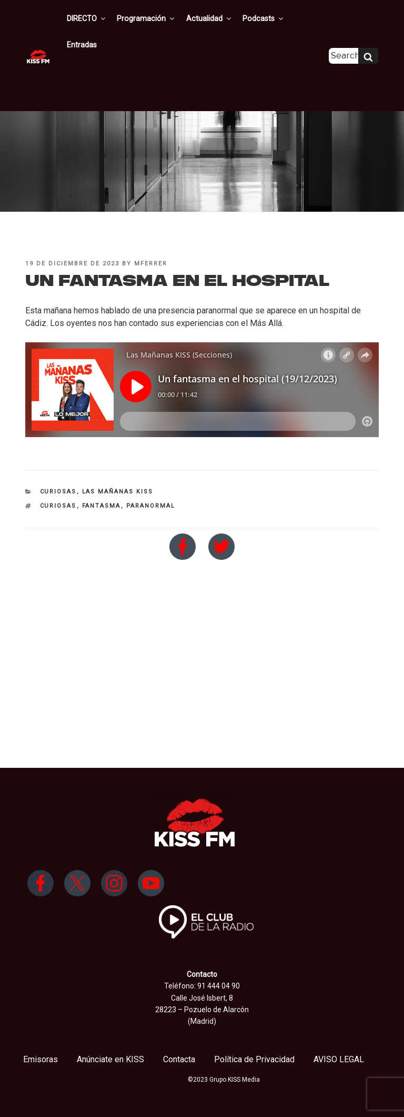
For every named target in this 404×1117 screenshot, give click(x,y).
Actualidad (207, 18)
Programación (146, 18)
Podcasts (260, 18)
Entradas (305, 18)
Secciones (163, 55)
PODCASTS (114, 55)
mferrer (150, 263)
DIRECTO (88, 18)
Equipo (266, 55)
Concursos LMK (217, 55)
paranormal (151, 505)
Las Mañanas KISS (118, 491)
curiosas (58, 505)
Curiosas (58, 491)
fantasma (101, 505)
